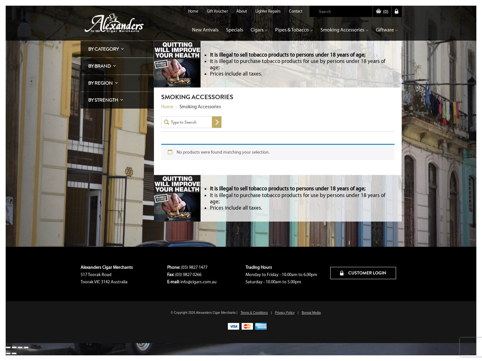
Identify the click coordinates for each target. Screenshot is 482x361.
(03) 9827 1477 (194, 267)
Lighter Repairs (268, 11)
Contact (295, 11)
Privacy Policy (284, 312)
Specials (234, 30)
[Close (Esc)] (26, 347)
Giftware (387, 30)
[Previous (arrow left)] (8, 353)
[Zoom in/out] (8, 347)
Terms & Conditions (254, 312)
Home (193, 11)
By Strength (103, 100)
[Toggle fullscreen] (14, 347)
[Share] (20, 347)
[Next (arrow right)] (14, 353)
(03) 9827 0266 (188, 274)
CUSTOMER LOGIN (363, 273)
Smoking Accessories (344, 30)
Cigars (259, 30)
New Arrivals (205, 30)
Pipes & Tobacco (294, 30)
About (241, 11)
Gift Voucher (217, 11)
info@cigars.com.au (198, 282)
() (382, 12)
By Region (100, 83)
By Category (103, 49)
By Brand (99, 66)
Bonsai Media (311, 312)
